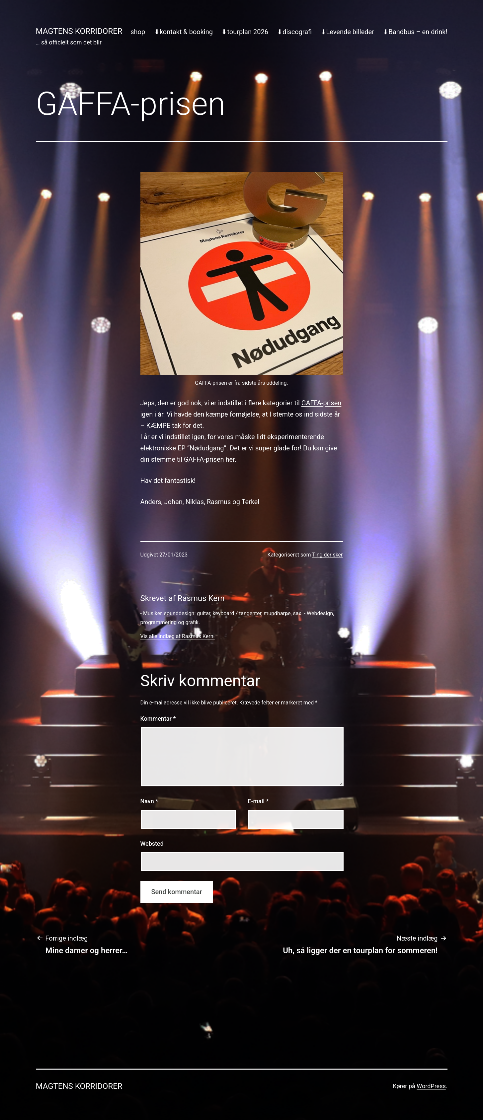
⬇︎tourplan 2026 (244, 32)
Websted (152, 843)
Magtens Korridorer (79, 31)
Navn (149, 801)
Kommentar (158, 718)
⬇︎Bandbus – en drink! (415, 32)
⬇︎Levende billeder (347, 32)
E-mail (258, 801)
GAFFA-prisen (321, 403)
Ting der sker (327, 555)
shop (137, 32)
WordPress (431, 1086)
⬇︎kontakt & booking (183, 32)
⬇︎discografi (294, 32)
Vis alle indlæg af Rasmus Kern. (177, 636)
